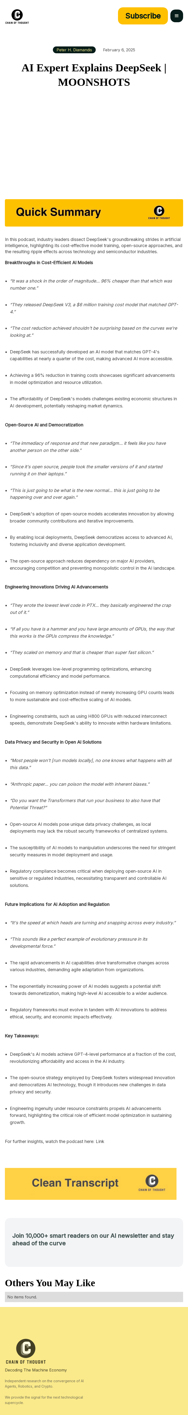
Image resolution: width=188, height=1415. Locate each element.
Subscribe (143, 15)
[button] (176, 16)
